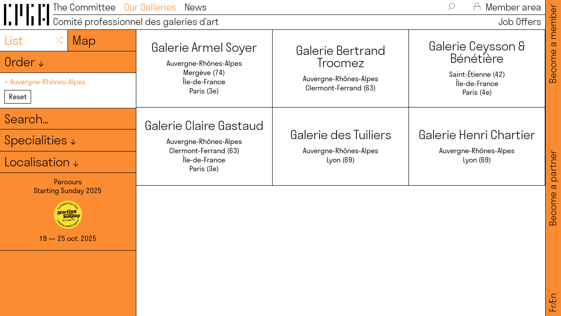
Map (84, 40)
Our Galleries (150, 7)
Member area (507, 7)
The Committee (84, 7)
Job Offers (517, 21)
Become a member (552, 43)
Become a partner (552, 188)
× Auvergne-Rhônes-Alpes (44, 81)
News (196, 7)
